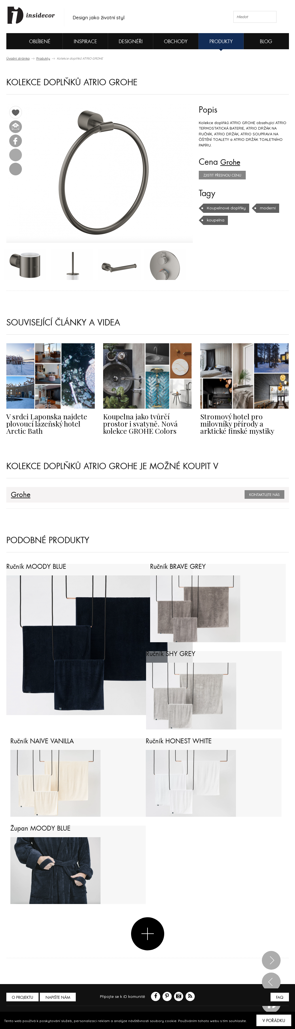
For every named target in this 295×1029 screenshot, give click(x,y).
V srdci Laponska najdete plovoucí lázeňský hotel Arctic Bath (50, 424)
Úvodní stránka (18, 58)
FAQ (279, 997)
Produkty (221, 42)
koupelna (215, 220)
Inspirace (85, 42)
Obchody (176, 42)
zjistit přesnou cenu (222, 175)
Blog (266, 42)
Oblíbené (30, 41)
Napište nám (59, 997)
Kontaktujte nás (264, 494)
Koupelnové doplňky (226, 208)
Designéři (131, 42)
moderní (266, 208)
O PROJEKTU (23, 997)
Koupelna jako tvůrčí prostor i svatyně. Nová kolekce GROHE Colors (145, 424)
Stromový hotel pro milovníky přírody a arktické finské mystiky (243, 424)
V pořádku (273, 1020)
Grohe (231, 162)
